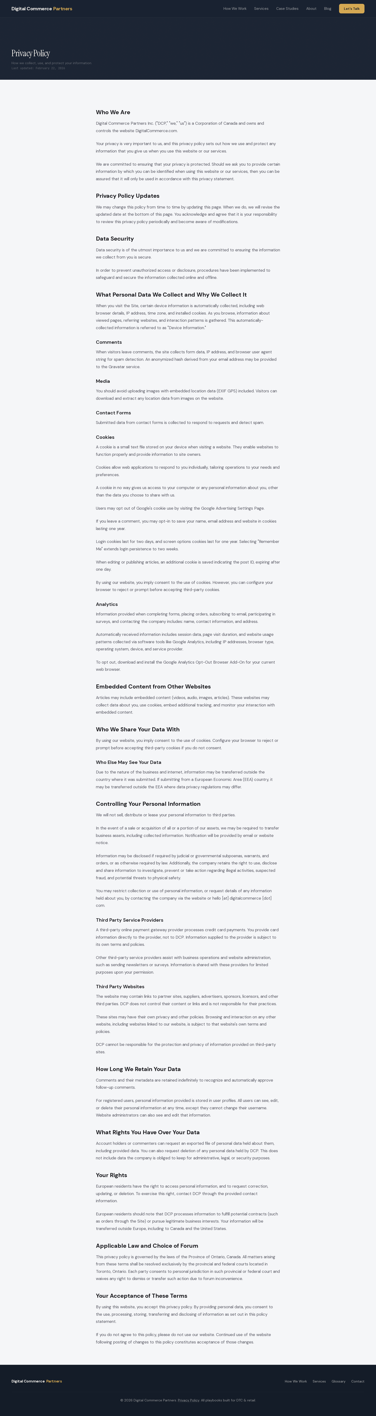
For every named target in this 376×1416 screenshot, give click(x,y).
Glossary (339, 1381)
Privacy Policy (188, 1400)
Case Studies (287, 8)
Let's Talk (352, 8)
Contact (357, 1381)
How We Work (235, 8)
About (311, 8)
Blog (327, 8)
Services (261, 8)
